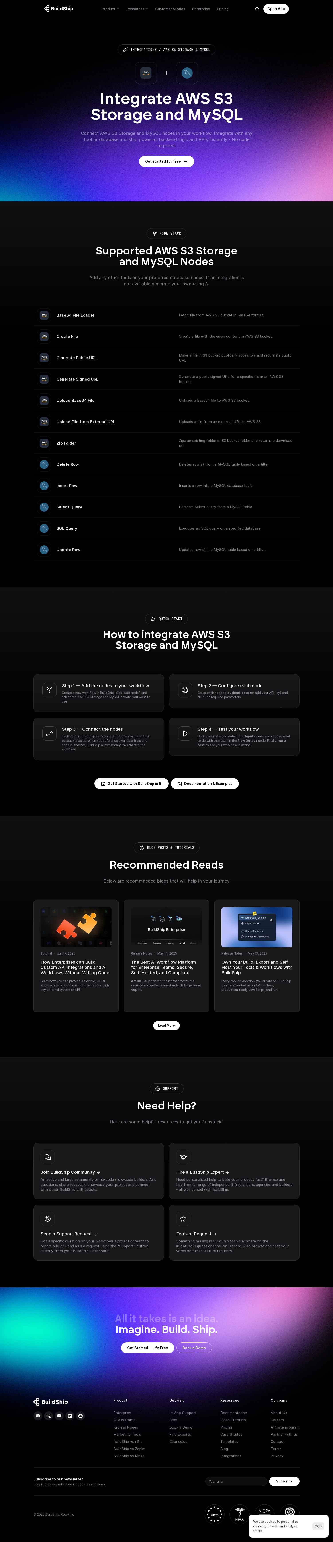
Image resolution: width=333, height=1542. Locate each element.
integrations (143, 49)
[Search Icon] (257, 9)
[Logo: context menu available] (60, 9)
